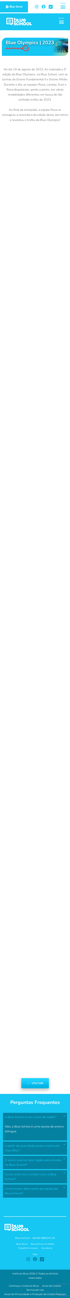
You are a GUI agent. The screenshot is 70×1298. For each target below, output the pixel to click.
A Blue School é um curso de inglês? (30, 1117)
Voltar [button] (35, 1083)
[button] (63, 7)
